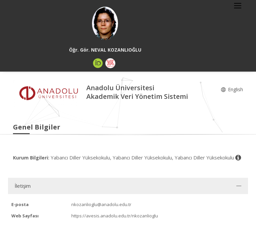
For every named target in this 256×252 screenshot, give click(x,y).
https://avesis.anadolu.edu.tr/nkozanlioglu (114, 216)
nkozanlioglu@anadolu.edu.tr (101, 204)
